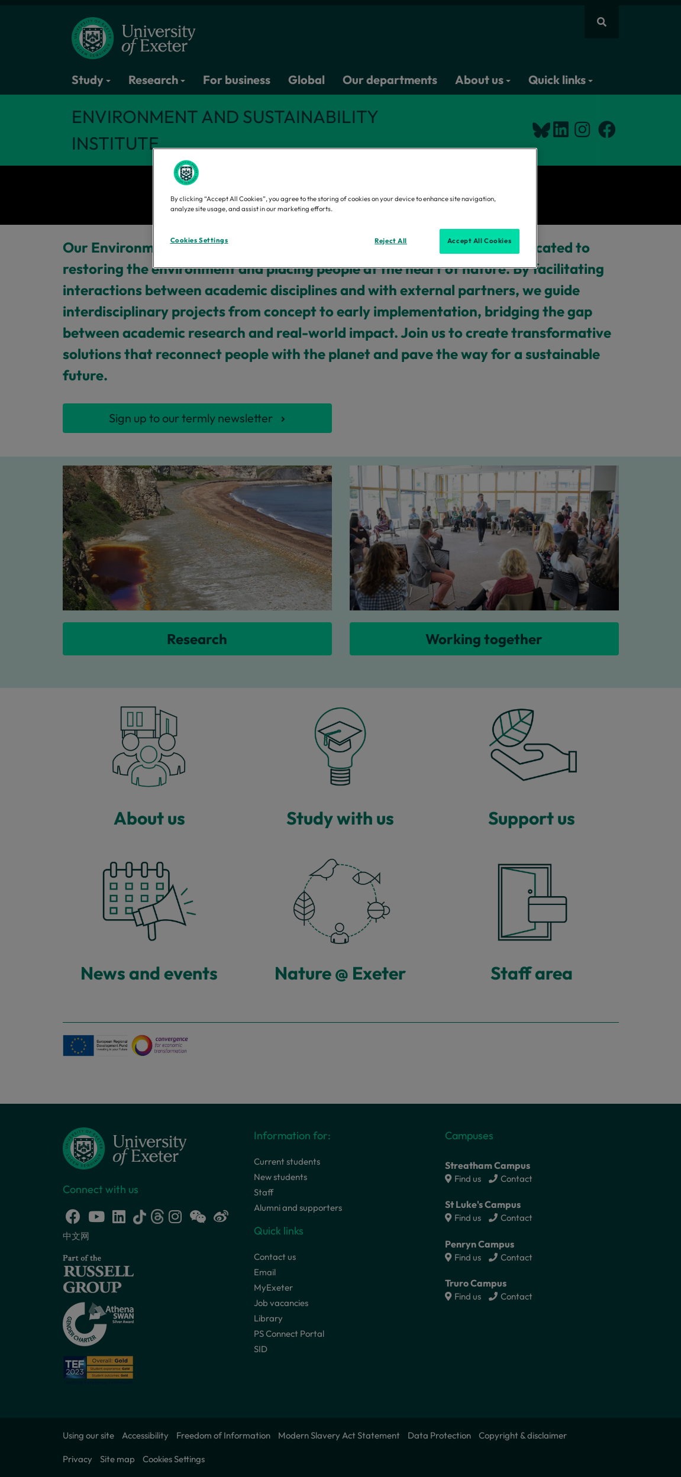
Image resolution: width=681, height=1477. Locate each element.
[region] (345, 208)
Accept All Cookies (479, 241)
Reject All (391, 241)
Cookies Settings (199, 240)
